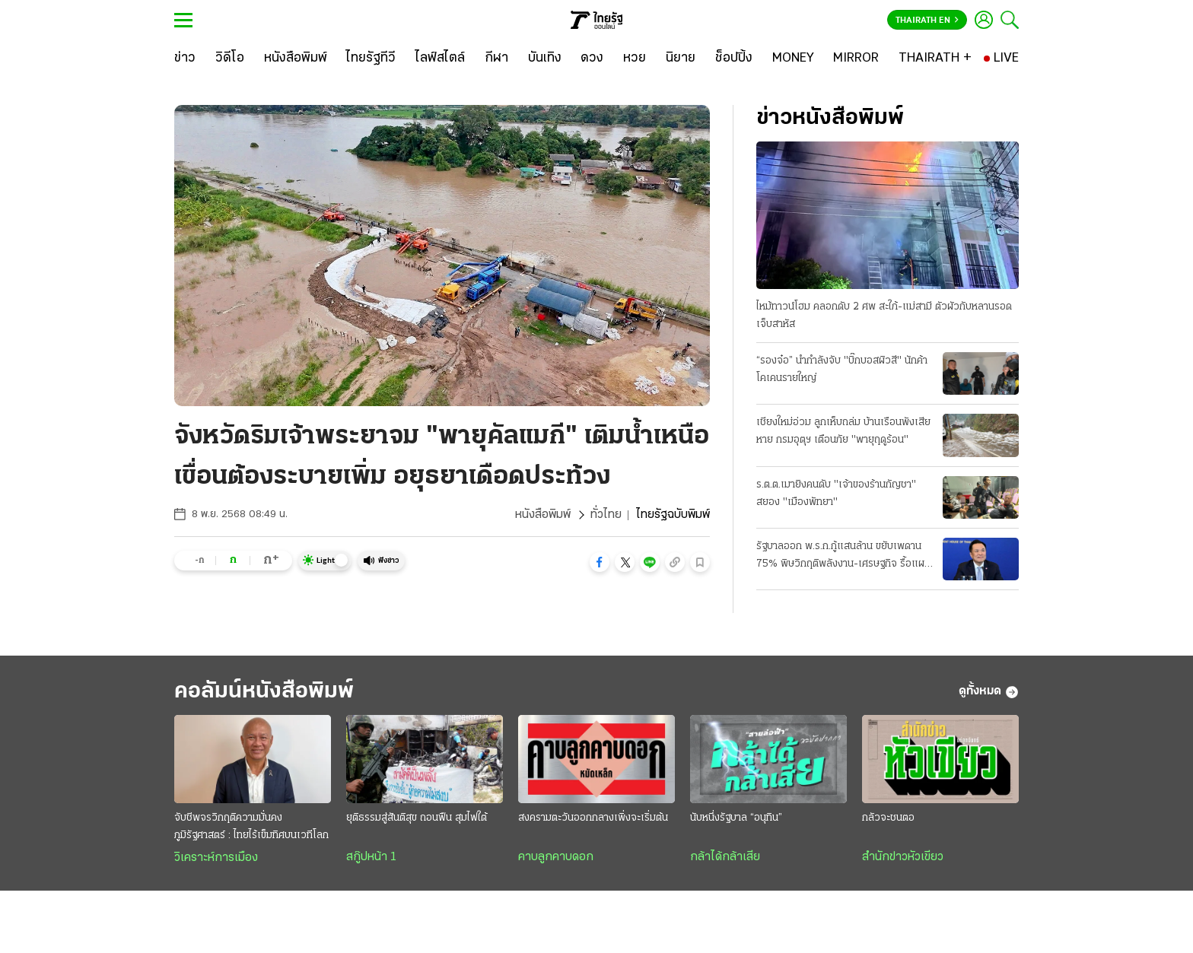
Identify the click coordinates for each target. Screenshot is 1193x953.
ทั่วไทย (606, 515)
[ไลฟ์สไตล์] (440, 58)
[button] (599, 562)
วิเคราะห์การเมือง (216, 858)
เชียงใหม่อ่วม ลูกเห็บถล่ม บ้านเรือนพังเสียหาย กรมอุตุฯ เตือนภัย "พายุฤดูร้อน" (843, 431)
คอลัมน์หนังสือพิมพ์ (264, 692)
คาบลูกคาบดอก (555, 857)
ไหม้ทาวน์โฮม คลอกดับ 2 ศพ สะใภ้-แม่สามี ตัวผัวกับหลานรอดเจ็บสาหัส (884, 315)
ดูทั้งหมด (989, 692)
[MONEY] (793, 58)
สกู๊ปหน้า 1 (371, 857)
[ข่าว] (185, 58)
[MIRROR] (856, 58)
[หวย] (634, 58)
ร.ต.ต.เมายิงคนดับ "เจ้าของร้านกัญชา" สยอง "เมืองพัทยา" (836, 493)
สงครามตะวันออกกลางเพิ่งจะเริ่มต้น (593, 818)
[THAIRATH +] (935, 58)
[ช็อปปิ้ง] (733, 58)
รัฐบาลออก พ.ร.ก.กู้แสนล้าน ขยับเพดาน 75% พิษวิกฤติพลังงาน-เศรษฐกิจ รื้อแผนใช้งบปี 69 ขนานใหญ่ (843, 557)
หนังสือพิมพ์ (543, 515)
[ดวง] (592, 58)
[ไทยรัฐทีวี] (371, 58)
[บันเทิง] (545, 58)
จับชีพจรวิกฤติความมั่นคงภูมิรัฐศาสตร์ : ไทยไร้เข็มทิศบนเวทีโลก (251, 826)
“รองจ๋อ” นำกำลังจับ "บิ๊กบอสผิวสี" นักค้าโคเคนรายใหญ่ (841, 369)
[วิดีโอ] (229, 58)
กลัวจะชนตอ (888, 818)
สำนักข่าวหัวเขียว (902, 857)
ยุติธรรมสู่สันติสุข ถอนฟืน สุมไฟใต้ (416, 818)
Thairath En (927, 20)
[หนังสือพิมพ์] (295, 58)
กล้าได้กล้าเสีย (725, 857)
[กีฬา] (496, 58)
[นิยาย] (680, 58)
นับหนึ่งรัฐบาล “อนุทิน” (736, 818)
